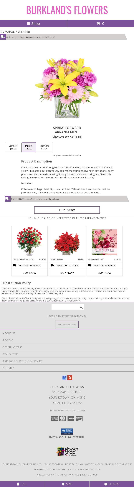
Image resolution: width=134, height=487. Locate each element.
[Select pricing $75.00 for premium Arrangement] (44, 147)
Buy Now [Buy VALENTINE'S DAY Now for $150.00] (104, 273)
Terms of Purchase (67, 474)
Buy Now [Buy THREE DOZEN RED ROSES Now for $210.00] (29, 273)
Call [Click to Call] (22, 484)
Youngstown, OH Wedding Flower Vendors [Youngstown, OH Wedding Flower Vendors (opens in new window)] (106, 464)
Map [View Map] (67, 484)
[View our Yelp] (69, 379)
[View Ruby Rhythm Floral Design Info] (67, 242)
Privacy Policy (45, 474)
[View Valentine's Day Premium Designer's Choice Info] (104, 242)
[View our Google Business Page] (64, 379)
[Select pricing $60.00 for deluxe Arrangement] (29, 147)
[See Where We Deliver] (67, 324)
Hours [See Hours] (111, 484)
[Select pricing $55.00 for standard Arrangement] (13, 147)
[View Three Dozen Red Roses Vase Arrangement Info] (29, 242)
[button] (67, 431)
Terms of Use (90, 474)
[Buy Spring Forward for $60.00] (67, 210)
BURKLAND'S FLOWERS (67, 9)
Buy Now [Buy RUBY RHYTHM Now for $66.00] (67, 273)
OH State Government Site (84, 469)
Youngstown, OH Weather (50, 469)
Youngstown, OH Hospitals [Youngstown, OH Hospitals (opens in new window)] (60, 464)
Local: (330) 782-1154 (67, 403)
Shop (33, 23)
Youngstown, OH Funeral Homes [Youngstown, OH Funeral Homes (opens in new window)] (21, 464)
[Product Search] (67, 307)
